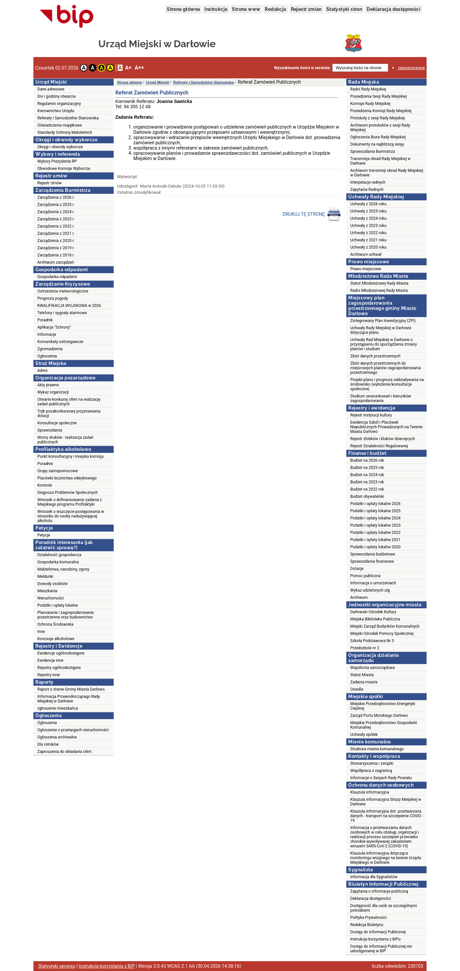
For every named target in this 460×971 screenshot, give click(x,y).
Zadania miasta (363, 682)
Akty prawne (48, 385)
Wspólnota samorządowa (372, 667)
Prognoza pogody (52, 298)
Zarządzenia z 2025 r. (56, 204)
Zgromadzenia (50, 349)
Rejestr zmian (306, 9)
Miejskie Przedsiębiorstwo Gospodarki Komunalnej (383, 725)
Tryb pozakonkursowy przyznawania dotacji (68, 413)
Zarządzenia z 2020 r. (56, 240)
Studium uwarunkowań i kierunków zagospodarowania (380, 398)
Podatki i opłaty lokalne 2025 (375, 511)
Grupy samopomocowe (57, 471)
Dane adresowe (50, 89)
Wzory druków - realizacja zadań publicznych (65, 439)
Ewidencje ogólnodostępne (61, 653)
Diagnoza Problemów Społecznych (67, 492)
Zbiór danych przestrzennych (375, 356)
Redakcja (275, 9)
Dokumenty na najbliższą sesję (377, 144)
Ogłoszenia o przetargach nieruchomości (73, 730)
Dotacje (357, 568)
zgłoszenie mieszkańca (57, 708)
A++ (139, 68)
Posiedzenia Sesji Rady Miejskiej (378, 96)
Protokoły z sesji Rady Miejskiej (377, 118)
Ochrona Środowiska (55, 624)
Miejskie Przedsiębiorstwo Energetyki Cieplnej (382, 706)
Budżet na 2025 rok (367, 467)
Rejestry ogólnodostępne (59, 667)
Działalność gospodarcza (59, 555)
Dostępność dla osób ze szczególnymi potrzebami (383, 908)
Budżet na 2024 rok (367, 475)
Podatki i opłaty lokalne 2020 (375, 547)
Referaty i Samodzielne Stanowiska (68, 118)
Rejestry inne (48, 675)
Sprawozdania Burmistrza (372, 151)
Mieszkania (47, 591)
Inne (41, 631)
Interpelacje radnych (368, 182)
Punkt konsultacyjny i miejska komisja (70, 456)
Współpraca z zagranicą (371, 770)
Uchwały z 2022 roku (368, 233)
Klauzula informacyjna (369, 792)
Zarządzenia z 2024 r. (56, 212)
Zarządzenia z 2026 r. (56, 197)
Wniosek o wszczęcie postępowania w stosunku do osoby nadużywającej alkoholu (70, 516)
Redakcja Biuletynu (366, 924)
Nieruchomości (50, 598)
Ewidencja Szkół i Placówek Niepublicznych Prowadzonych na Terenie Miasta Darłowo (386, 427)
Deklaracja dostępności (393, 9)
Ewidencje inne (50, 660)
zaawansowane (411, 68)
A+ (128, 68)
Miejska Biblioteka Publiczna (375, 619)
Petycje (43, 535)
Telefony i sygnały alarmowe (62, 313)
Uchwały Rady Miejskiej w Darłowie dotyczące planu (380, 330)
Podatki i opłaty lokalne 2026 (375, 503)
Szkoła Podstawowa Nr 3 (372, 640)
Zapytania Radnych (366, 189)
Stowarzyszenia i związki (371, 763)
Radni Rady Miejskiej (368, 89)
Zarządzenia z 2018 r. (56, 255)
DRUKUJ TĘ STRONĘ (312, 214)
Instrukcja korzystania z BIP (107, 966)
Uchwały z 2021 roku (368, 240)
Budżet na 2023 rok (367, 482)
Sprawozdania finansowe (372, 561)
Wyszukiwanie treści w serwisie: (302, 68)
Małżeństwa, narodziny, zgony (63, 569)
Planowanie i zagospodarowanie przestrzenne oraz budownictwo (65, 614)
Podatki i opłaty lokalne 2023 (375, 525)
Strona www (246, 9)
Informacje (46, 334)
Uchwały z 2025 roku (368, 211)
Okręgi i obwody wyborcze (60, 147)
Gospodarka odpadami (57, 276)
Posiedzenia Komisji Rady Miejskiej (381, 111)
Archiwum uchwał (365, 254)
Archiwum (359, 597)
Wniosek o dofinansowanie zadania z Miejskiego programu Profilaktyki (69, 502)
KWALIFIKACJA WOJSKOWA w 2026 (69, 305)
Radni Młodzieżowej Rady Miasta (379, 290)
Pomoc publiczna (365, 576)
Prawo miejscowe (365, 269)
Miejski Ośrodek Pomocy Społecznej (381, 633)
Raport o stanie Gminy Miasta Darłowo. (71, 689)
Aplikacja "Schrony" (54, 327)
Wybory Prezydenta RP (57, 161)
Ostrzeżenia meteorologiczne (62, 291)
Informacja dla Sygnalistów (373, 877)
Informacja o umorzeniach (373, 583)
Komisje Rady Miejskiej (370, 103)
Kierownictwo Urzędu (55, 111)
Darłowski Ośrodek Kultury (373, 612)
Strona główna (183, 9)
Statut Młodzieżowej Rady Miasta (379, 283)
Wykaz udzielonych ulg (370, 590)
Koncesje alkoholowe (55, 639)
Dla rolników (48, 744)
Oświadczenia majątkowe (59, 125)
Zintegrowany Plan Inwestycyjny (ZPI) (382, 320)
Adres (42, 370)
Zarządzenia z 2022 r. (56, 226)
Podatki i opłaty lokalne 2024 (375, 518)
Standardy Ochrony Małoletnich (64, 132)
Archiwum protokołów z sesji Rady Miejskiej (380, 127)
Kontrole (44, 485)
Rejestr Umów (49, 183)
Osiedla (356, 689)
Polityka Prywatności (368, 917)
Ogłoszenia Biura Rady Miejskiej (378, 137)
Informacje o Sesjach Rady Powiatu (381, 778)
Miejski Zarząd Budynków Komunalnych (384, 626)
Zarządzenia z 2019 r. (56, 248)
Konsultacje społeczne (57, 423)
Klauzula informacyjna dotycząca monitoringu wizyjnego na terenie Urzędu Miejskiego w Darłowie (385, 858)
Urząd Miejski (157, 82)
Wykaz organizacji (53, 392)
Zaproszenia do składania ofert (64, 751)
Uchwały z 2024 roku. (369, 218)
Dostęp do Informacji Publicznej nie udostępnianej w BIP (381, 948)
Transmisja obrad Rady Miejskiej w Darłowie (380, 161)
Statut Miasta (362, 675)
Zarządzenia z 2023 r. (56, 219)
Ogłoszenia (47, 356)
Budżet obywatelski (367, 496)
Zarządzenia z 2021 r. (56, 233)
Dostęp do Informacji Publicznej (378, 932)
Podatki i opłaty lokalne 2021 (375, 539)
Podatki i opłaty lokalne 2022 (375, 532)
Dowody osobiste (52, 583)
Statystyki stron (344, 9)
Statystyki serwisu (56, 966)
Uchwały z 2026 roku (368, 204)
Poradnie (45, 463)
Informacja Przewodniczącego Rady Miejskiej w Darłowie (68, 698)
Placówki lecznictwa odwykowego (67, 478)
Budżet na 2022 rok (367, 489)
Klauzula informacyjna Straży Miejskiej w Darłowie (385, 801)
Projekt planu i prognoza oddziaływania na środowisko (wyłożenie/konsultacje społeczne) (387, 384)
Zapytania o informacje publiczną (379, 891)
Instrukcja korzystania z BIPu (375, 939)
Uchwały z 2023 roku (368, 225)
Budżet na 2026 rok (367, 460)
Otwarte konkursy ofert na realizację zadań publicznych (68, 401)
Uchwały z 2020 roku (368, 247)
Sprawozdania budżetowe (372, 554)
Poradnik (45, 320)
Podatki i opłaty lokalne (57, 605)
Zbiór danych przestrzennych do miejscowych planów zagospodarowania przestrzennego (385, 368)
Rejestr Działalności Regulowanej (379, 446)
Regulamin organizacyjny (59, 103)
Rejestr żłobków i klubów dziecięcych (382, 438)
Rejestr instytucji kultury (371, 415)
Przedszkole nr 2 (364, 648)
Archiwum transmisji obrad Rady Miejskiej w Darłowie (386, 172)
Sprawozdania (49, 430)
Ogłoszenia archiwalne (57, 737)
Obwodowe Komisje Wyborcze (63, 168)
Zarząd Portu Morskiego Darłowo (379, 715)
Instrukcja (215, 9)
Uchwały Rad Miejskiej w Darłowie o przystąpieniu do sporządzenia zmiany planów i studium (383, 344)
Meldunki (45, 576)
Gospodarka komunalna (58, 562)
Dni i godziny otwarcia (56, 96)
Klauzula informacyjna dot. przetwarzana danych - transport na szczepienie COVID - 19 (386, 816)
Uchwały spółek (364, 734)
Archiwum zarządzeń (55, 262)
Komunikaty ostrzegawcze (60, 341)
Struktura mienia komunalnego (377, 749)
